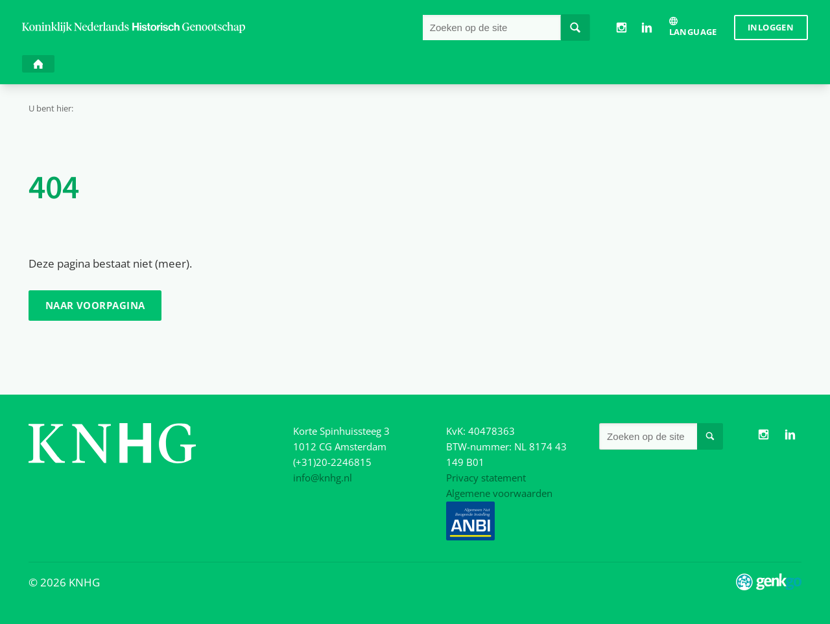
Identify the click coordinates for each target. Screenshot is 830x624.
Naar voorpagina (95, 305)
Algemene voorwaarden (499, 493)
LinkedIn (646, 27)
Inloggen (771, 27)
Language (693, 32)
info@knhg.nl (322, 477)
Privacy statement (486, 477)
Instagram (621, 27)
